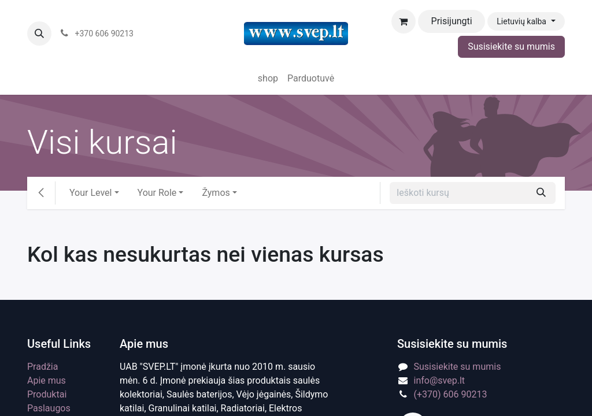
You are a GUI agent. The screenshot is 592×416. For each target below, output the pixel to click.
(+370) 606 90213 (450, 394)
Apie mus (46, 380)
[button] (39, 33)
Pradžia (42, 366)
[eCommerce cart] (403, 21)
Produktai (46, 394)
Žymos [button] (216, 192)
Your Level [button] (90, 192)
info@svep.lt (439, 380)
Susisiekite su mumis (511, 46)
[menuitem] (268, 78)
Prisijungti (451, 21)
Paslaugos (49, 408)
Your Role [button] (157, 192)
